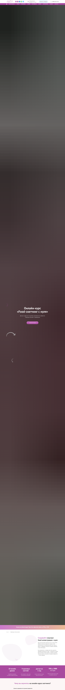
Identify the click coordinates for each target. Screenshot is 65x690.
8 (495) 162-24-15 (55, 1)
